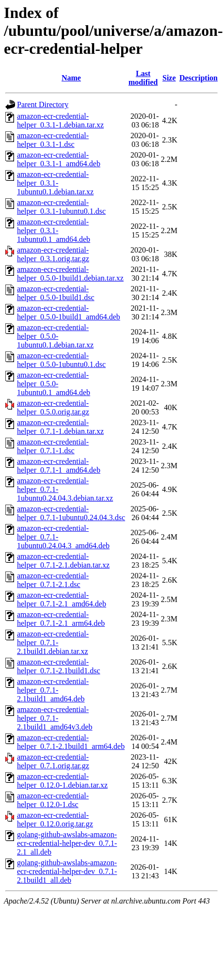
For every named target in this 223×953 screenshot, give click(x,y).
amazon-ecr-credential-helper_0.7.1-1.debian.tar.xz (60, 426)
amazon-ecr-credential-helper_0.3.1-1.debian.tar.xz (60, 120)
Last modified (143, 77)
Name (71, 78)
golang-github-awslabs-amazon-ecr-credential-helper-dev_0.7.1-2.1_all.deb (67, 843)
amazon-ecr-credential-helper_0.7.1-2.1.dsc (53, 580)
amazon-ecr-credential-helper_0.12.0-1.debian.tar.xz (62, 780)
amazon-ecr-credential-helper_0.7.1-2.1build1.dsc (58, 666)
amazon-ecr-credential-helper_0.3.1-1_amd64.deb (58, 159)
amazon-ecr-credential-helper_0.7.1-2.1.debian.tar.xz (63, 560)
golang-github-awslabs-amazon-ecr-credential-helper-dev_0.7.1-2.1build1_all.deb (67, 871)
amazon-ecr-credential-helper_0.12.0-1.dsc (53, 800)
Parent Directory (42, 104)
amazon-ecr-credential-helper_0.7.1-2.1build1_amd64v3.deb (55, 718)
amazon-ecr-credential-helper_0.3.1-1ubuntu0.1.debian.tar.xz (55, 183)
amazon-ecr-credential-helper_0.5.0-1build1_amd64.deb (68, 312)
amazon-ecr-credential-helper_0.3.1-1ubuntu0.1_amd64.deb (53, 230)
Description (198, 78)
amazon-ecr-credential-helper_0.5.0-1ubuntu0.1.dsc (61, 359)
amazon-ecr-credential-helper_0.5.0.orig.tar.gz (53, 407)
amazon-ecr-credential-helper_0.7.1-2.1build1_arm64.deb (71, 741)
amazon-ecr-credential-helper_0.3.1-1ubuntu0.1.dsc (61, 206)
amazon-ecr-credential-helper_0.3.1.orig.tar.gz (53, 254)
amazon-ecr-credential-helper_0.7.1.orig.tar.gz (53, 761)
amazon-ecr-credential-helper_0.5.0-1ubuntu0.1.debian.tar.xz (55, 336)
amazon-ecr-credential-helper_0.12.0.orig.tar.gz (55, 819)
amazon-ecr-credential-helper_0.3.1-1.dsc (53, 139)
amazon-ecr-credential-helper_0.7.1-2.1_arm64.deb (61, 618)
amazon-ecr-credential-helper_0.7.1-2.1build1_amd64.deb (53, 690)
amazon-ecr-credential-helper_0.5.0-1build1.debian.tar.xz (70, 273)
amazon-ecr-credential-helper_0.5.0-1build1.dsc (56, 293)
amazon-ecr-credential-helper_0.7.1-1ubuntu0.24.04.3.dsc (71, 513)
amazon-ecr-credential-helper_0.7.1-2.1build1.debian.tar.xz (53, 642)
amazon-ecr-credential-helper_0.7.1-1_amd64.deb (58, 465)
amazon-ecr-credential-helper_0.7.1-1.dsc (53, 446)
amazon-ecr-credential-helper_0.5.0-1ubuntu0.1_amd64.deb (53, 384)
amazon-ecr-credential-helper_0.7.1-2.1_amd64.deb (61, 599)
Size (169, 78)
